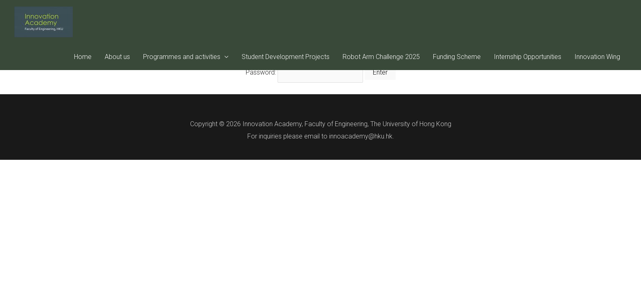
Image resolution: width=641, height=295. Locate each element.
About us (117, 57)
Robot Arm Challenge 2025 (381, 57)
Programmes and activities (181, 57)
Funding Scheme (457, 57)
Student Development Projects (285, 57)
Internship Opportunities (527, 57)
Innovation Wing (597, 57)
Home (83, 57)
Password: (304, 72)
